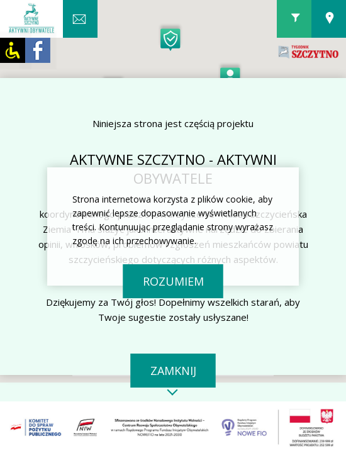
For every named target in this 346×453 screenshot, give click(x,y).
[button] (230, 74)
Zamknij (173, 370)
